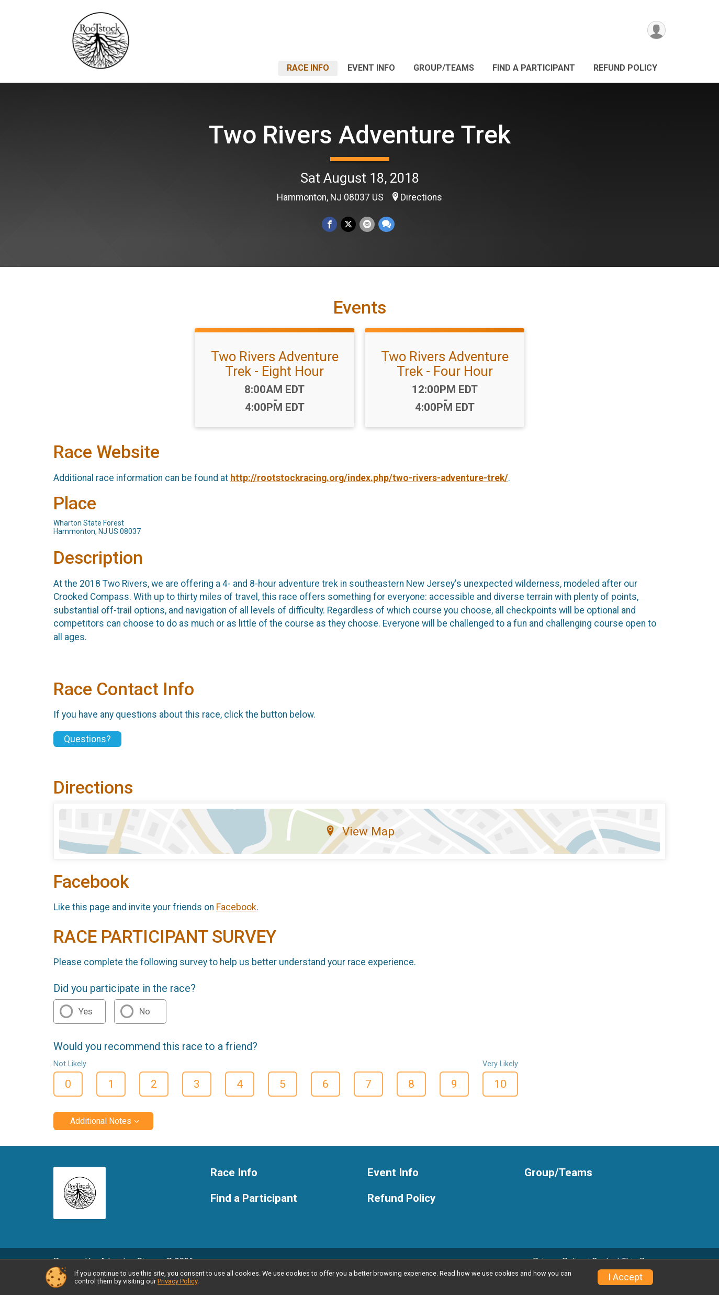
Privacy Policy (177, 1281)
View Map (360, 845)
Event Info (371, 68)
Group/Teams (443, 68)
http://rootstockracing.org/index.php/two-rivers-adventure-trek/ (369, 492)
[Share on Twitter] (348, 224)
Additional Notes (100, 1136)
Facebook (236, 922)
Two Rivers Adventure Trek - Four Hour (445, 378)
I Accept (625, 1277)
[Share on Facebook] (330, 224)
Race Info (308, 68)
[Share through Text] (385, 224)
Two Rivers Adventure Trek (359, 135)
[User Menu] (656, 30)
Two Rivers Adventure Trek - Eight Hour (275, 378)
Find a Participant (533, 68)
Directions (421, 197)
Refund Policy (625, 68)
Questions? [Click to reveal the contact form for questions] (87, 753)
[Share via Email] (366, 224)
